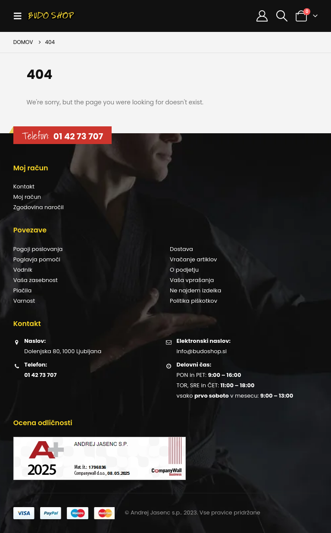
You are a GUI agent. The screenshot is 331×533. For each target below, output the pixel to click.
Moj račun (27, 197)
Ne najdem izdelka (195, 290)
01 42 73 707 (78, 136)
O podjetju (184, 270)
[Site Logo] (51, 16)
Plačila (22, 290)
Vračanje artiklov (193, 259)
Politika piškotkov (193, 301)
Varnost (24, 301)
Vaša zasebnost (35, 280)
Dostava (181, 249)
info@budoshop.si (202, 351)
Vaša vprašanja (192, 280)
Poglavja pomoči (36, 259)
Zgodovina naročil (38, 207)
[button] (20, 16)
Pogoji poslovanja (38, 249)
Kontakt (23, 186)
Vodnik (22, 270)
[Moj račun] (262, 16)
